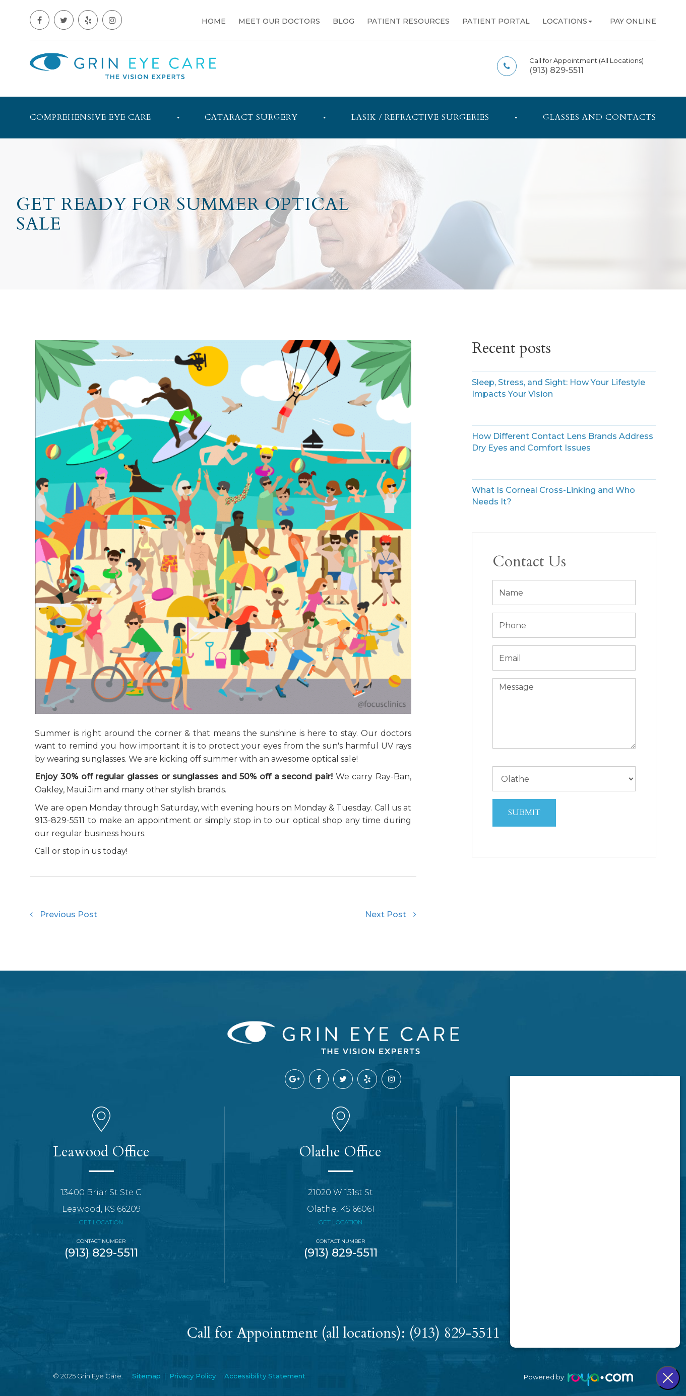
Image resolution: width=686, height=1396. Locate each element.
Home (214, 21)
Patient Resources (408, 21)
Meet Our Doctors (279, 21)
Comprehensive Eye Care (90, 117)
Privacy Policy (192, 1376)
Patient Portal (496, 21)
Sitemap (146, 1376)
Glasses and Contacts (599, 117)
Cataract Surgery (251, 117)
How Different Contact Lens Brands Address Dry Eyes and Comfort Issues (562, 442)
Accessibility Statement (264, 1376)
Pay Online (633, 21)
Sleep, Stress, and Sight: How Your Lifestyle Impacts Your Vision (558, 388)
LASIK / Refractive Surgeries (420, 117)
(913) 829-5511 (556, 70)
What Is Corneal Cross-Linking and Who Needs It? (553, 495)
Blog (343, 21)
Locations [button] (567, 21)
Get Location (101, 1222)
